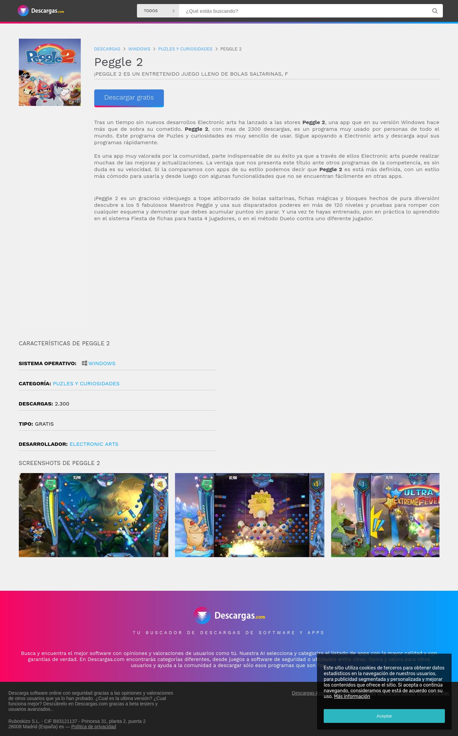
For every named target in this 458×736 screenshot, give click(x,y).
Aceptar (384, 715)
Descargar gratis (129, 97)
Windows (102, 363)
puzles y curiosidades (86, 383)
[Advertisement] (266, 281)
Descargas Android (312, 691)
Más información (351, 696)
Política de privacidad (93, 725)
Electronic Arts (94, 444)
